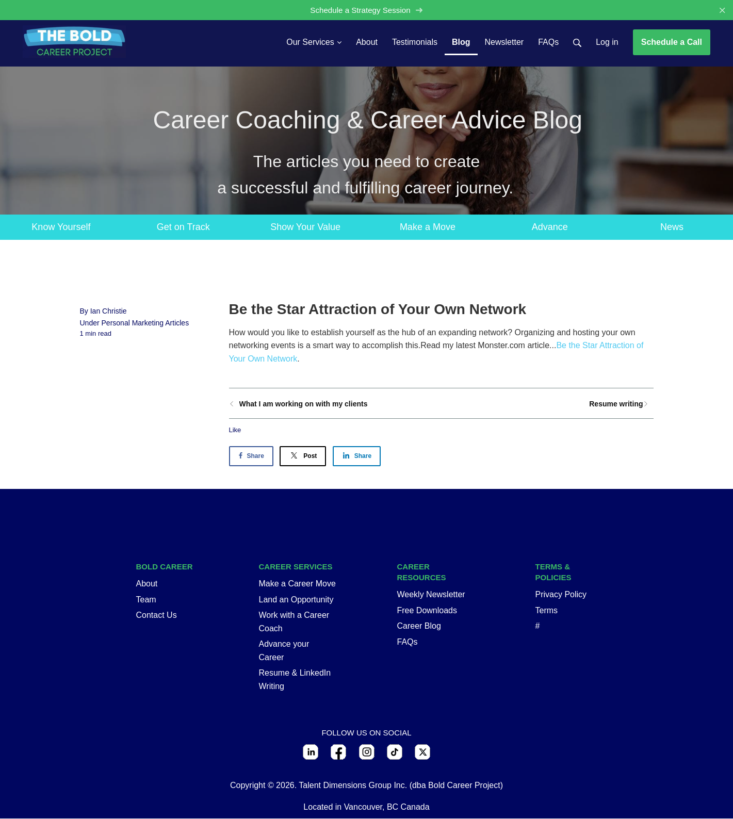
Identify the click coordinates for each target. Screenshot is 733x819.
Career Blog (419, 625)
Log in (607, 42)
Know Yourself (60, 227)
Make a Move (427, 227)
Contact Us (156, 615)
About (147, 583)
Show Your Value (305, 227)
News (671, 227)
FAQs (407, 641)
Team (146, 599)
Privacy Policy (561, 594)
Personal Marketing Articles (145, 323)
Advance (550, 227)
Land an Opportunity (296, 599)
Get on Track (183, 227)
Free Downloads (427, 610)
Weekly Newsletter (431, 594)
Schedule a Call (671, 42)
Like (235, 430)
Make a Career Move (297, 583)
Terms (546, 610)
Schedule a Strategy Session (366, 10)
